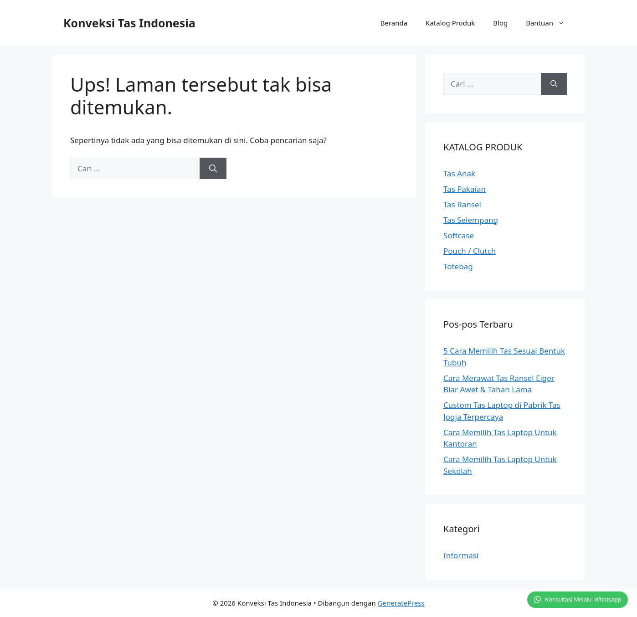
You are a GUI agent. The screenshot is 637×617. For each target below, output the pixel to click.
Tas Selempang (470, 220)
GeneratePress (401, 602)
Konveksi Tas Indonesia (129, 23)
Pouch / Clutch (469, 251)
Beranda (393, 22)
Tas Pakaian (464, 189)
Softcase (458, 235)
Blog (500, 22)
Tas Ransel (462, 204)
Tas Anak (459, 173)
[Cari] (213, 169)
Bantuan (550, 22)
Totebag (458, 266)
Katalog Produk (450, 22)
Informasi (460, 555)
